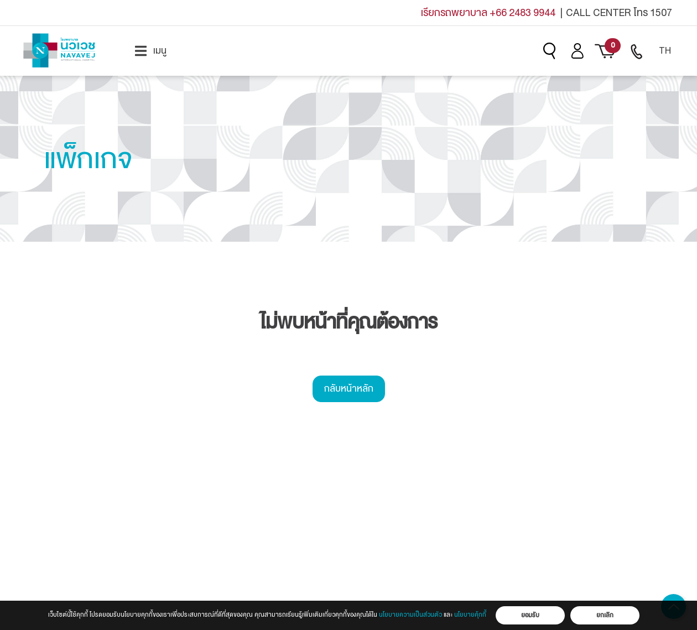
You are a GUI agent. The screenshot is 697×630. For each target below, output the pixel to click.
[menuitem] (151, 51)
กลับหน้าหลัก (348, 389)
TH (665, 51)
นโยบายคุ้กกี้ (470, 615)
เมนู (151, 51)
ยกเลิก (604, 615)
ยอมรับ (530, 615)
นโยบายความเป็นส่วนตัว (410, 615)
